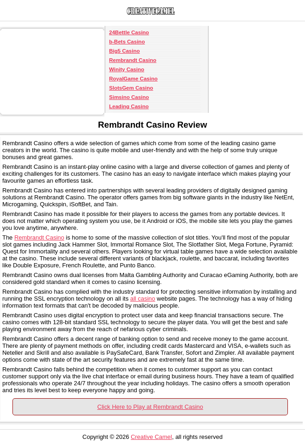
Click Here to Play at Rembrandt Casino (150, 406)
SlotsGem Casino (131, 88)
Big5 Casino (124, 51)
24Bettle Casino (129, 32)
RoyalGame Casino (133, 78)
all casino (142, 298)
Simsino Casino (129, 97)
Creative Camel (151, 436)
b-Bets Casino (127, 41)
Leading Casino (129, 106)
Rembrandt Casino (132, 60)
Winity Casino (126, 69)
